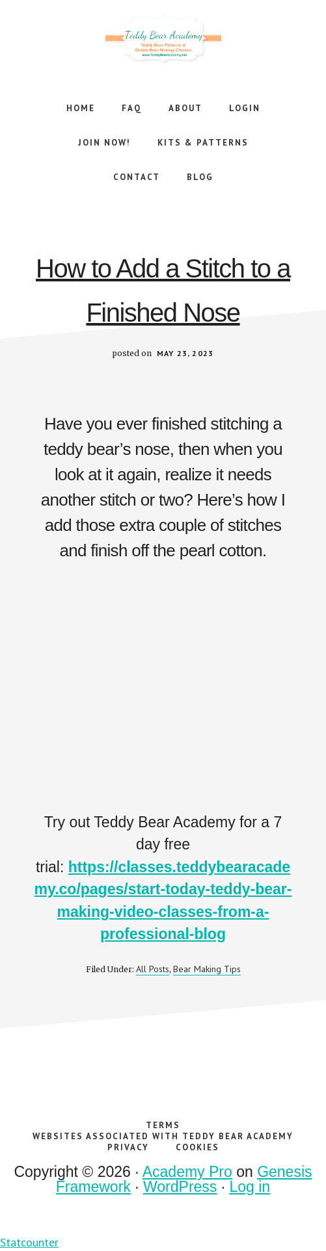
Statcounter (29, 1242)
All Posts (152, 969)
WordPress (180, 1186)
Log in (250, 1186)
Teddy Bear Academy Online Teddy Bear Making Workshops (163, 39)
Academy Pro (187, 1171)
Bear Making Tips (207, 969)
